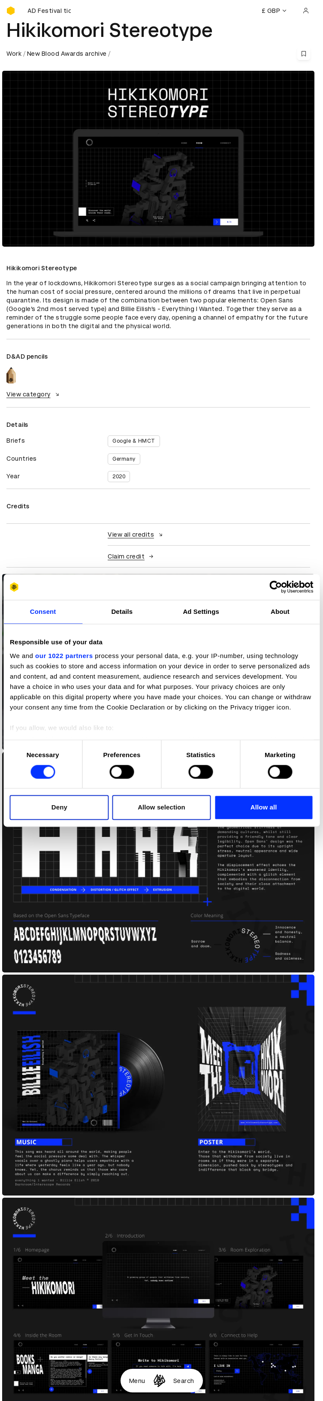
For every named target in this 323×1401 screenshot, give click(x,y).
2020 (118, 477)
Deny (59, 807)
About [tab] (280, 611)
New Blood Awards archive (67, 53)
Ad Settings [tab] (201, 611)
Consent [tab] (43, 611)
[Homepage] (159, 1380)
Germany (124, 459)
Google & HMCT (133, 441)
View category (33, 394)
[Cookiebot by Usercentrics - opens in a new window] (275, 586)
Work (13, 53)
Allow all (264, 807)
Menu (137, 1380)
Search (183, 1380)
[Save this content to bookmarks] (303, 53)
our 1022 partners (64, 655)
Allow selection (161, 807)
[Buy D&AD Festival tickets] (49, 10)
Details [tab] (122, 611)
